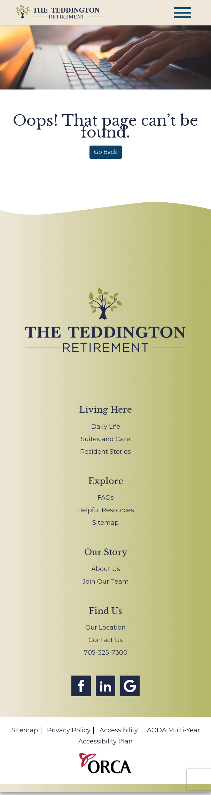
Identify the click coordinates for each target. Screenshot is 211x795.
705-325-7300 (105, 652)
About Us (105, 569)
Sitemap (105, 523)
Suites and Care (105, 439)
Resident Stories (105, 451)
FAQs (105, 497)
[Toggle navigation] (182, 12)
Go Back (105, 152)
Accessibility (119, 730)
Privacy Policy (69, 730)
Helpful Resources (105, 510)
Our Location (105, 627)
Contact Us (105, 640)
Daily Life (105, 426)
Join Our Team (106, 581)
